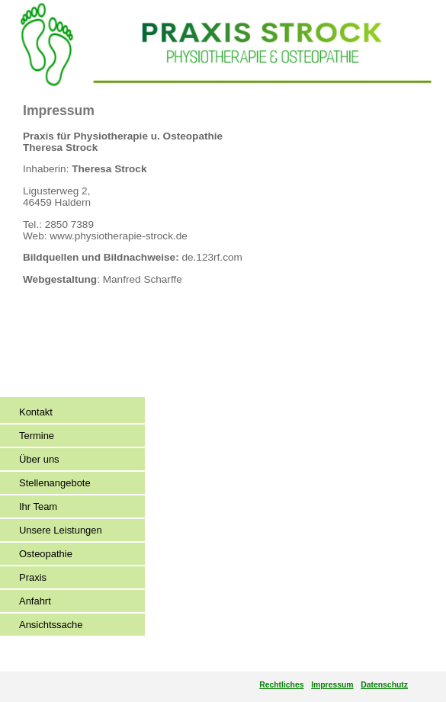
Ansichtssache (51, 624)
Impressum (332, 685)
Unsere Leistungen (60, 530)
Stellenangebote (55, 483)
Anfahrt (35, 601)
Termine (36, 435)
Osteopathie (45, 553)
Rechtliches (281, 685)
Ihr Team (38, 506)
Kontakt (36, 412)
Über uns (39, 459)
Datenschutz (384, 685)
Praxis (33, 577)
